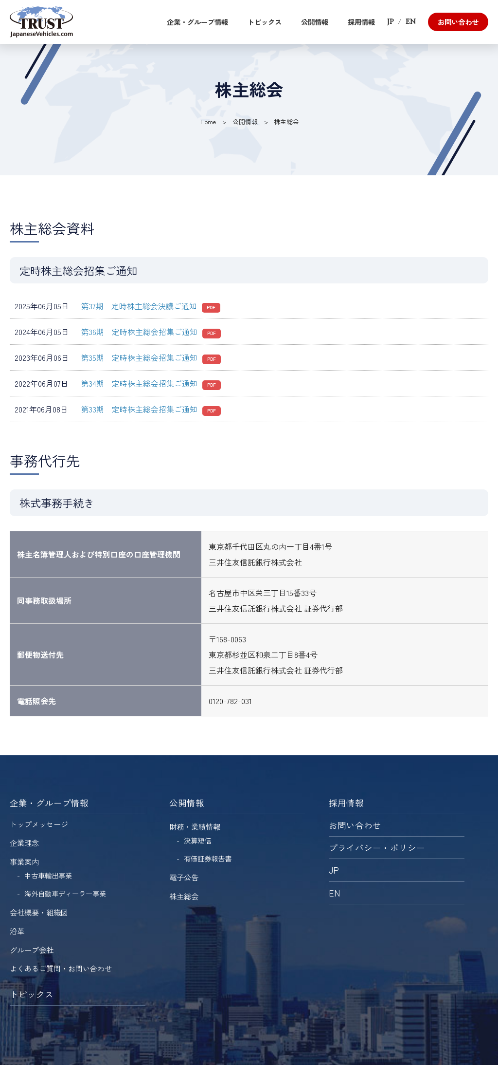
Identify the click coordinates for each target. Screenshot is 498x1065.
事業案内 (24, 861)
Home (208, 121)
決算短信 (197, 840)
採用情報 (361, 22)
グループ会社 (31, 949)
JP (390, 21)
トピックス (265, 22)
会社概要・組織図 (39, 912)
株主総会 (183, 896)
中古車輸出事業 (48, 875)
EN (411, 21)
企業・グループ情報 (197, 22)
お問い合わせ (458, 22)
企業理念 (24, 842)
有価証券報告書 (207, 858)
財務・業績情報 (194, 826)
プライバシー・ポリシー (377, 847)
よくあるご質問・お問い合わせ (61, 968)
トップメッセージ (39, 824)
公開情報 (314, 22)
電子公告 (183, 877)
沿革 (17, 930)
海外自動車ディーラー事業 (65, 893)
